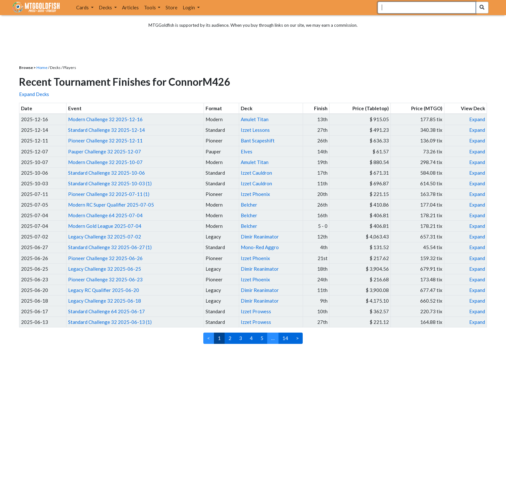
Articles (130, 7)
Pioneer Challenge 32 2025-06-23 (105, 279)
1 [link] (219, 338)
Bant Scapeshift (258, 140)
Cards (83, 7)
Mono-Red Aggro (260, 247)
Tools (150, 7)
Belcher (249, 205)
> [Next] (297, 338)
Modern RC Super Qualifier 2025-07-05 (111, 205)
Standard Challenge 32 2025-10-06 (106, 173)
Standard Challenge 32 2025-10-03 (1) (110, 183)
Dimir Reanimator (260, 236)
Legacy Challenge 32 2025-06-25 (104, 269)
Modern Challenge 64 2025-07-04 (105, 215)
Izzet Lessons (255, 130)
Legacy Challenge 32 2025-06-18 (104, 301)
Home (41, 67)
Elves (246, 151)
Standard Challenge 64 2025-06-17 (106, 311)
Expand (477, 119)
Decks (106, 7)
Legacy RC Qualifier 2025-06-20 (103, 290)
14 (285, 338)
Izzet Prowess (256, 311)
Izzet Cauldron (256, 173)
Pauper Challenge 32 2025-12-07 (104, 151)
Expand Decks (34, 94)
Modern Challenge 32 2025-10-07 (105, 162)
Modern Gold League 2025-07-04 (104, 226)
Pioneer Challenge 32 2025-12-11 (105, 140)
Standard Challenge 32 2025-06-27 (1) (110, 247)
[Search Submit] (482, 8)
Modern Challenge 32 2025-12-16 (105, 119)
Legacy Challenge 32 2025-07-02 (104, 236)
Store (171, 7)
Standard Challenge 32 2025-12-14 (106, 130)
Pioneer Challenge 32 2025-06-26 (105, 258)
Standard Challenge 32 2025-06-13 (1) (110, 322)
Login (189, 7)
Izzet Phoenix (255, 194)
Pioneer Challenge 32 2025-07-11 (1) (108, 194)
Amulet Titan (254, 119)
